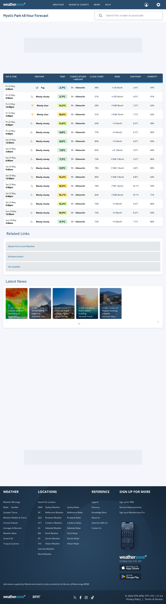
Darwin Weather (52, 538)
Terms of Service (154, 599)
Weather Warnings (11, 502)
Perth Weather (51, 533)
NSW (40, 507)
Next (158, 321)
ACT (40, 522)
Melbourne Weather (54, 512)
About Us (96, 517)
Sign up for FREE (126, 502)
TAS (40, 543)
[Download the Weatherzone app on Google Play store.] (130, 577)
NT (39, 538)
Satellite (14, 507)
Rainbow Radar (16, 256)
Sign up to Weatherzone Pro (132, 512)
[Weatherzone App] (130, 553)
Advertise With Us (100, 522)
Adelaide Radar (74, 528)
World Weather (45, 554)
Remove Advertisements (130, 507)
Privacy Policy (133, 599)
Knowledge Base (99, 512)
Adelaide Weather (53, 528)
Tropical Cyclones (11, 543)
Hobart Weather (52, 543)
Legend (95, 502)
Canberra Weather (53, 522)
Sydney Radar (73, 507)
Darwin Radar (73, 538)
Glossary (96, 507)
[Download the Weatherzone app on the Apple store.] (130, 568)
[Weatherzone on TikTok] (92, 598)
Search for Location (46, 502)
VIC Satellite (14, 266)
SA (39, 528)
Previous (7, 321)
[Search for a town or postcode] (129, 15)
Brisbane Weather (53, 517)
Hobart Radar (73, 543)
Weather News (10, 533)
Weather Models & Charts (15, 517)
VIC (39, 512)
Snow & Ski (8, 538)
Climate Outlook (10, 522)
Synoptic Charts (10, 512)
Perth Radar (72, 533)
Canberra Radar (74, 522)
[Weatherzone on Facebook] (80, 598)
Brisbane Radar (74, 517)
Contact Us (96, 528)
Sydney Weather (52, 507)
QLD (40, 517)
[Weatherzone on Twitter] (74, 598)
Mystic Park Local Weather (21, 246)
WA (39, 533)
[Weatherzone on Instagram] (86, 598)
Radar (6, 507)
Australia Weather (46, 548)
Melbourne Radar (75, 512)
